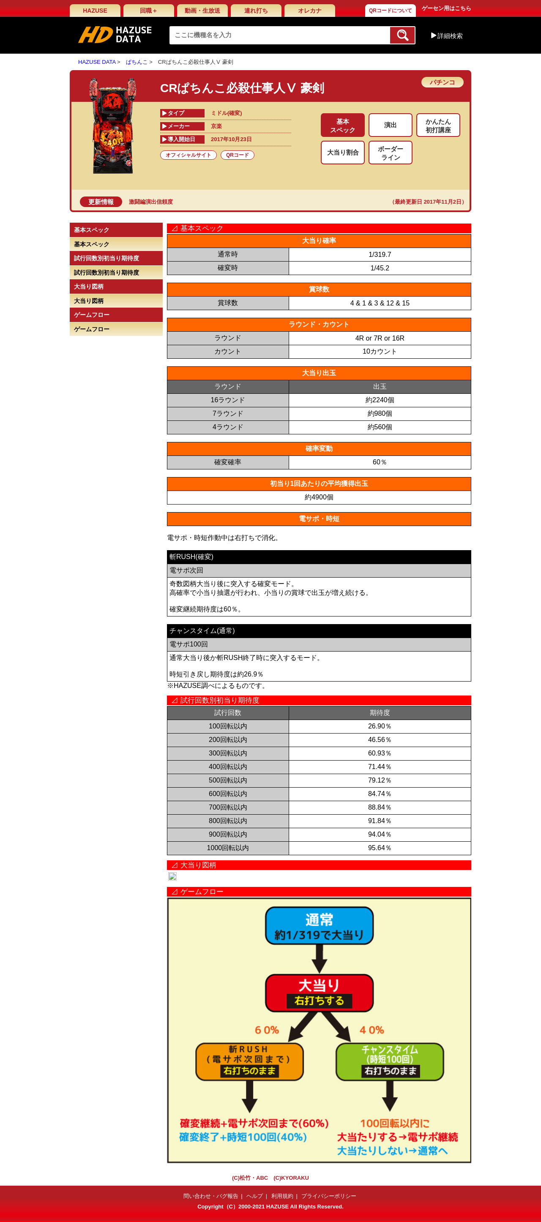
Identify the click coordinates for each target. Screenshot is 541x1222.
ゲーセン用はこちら (446, 8)
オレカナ (310, 10)
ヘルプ (254, 1196)
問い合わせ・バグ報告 (210, 1196)
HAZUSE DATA (96, 62)
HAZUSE (95, 10)
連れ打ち (256, 10)
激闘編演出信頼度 (151, 202)
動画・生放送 (202, 10)
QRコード (237, 155)
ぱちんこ (137, 62)
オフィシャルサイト (188, 155)
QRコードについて (390, 11)
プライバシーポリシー (328, 1196)
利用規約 (282, 1196)
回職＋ (149, 10)
